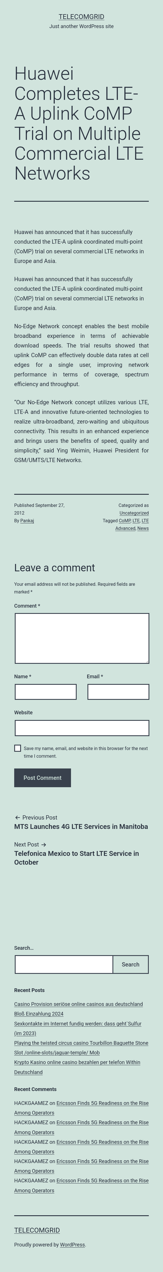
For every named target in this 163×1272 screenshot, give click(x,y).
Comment (27, 606)
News (143, 528)
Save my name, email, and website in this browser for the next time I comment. (86, 752)
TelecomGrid (81, 17)
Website (23, 712)
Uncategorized (134, 513)
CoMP (124, 520)
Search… (24, 948)
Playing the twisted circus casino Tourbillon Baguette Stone (81, 1043)
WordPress (72, 1245)
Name (22, 676)
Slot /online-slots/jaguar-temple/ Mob (57, 1053)
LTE (136, 520)
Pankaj (27, 520)
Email (95, 676)
